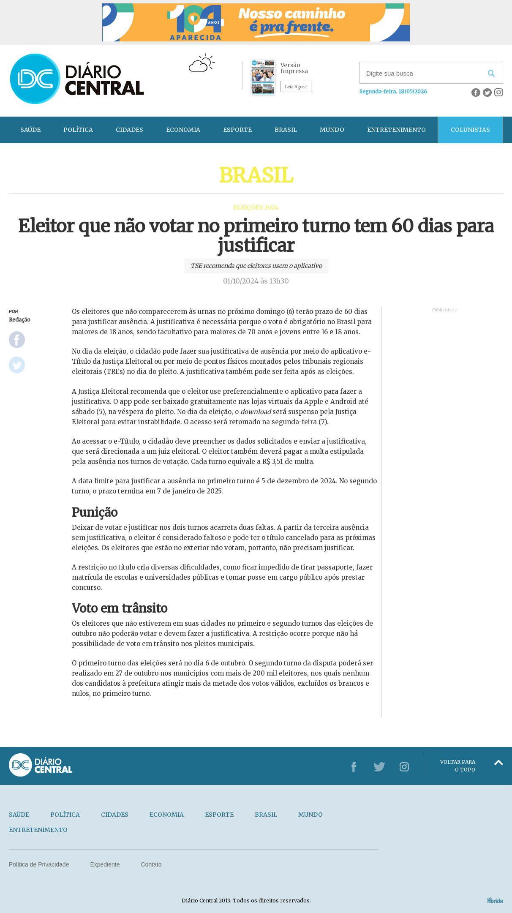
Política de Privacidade (39, 864)
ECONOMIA (183, 130)
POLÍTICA (78, 130)
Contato (151, 864)
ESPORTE (237, 130)
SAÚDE (30, 130)
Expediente (105, 864)
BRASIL (286, 130)
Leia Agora (296, 87)
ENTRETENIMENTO (396, 130)
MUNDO (332, 130)
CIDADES (129, 130)
